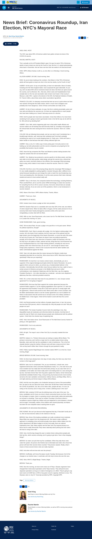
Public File (53, 526)
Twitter (72, 526)
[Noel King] (23, 495)
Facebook (53, 529)
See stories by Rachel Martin (37, 511)
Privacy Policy (35, 529)
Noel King (12, 36)
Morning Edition (29, 480)
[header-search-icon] (78, 2)
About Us (34, 526)
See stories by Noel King (35, 497)
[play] (4, 7)
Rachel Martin (19, 36)
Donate (86, 2)
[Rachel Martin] (23, 508)
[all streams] (84, 8)
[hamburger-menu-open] (3, 2)
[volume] (8, 7)
